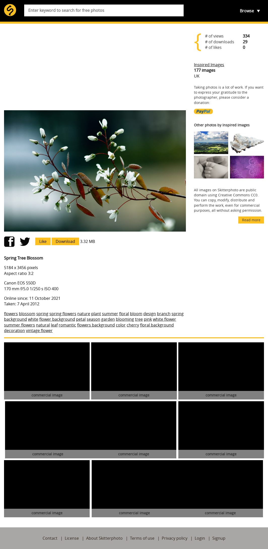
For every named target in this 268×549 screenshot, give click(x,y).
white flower (164, 319)
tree (139, 319)
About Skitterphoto (104, 538)
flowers (11, 313)
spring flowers (62, 313)
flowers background (96, 325)
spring (42, 313)
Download (65, 241)
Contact (50, 538)
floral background (157, 325)
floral (124, 313)
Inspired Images (209, 64)
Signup (218, 538)
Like (43, 241)
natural (43, 325)
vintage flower (39, 330)
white (33, 319)
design (149, 313)
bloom (136, 313)
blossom (27, 313)
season (93, 319)
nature (83, 313)
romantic (67, 325)
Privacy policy (174, 538)
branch (164, 313)
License (72, 538)
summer (110, 313)
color (121, 325)
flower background (57, 319)
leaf (54, 325)
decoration (14, 330)
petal (81, 319)
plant (96, 313)
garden (108, 319)
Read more (251, 219)
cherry (133, 325)
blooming (125, 319)
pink (148, 319)
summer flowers (19, 325)
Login (200, 538)
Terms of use (142, 538)
